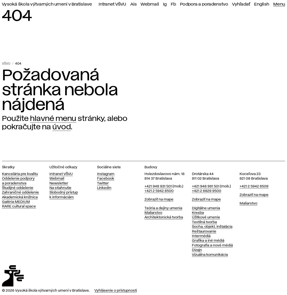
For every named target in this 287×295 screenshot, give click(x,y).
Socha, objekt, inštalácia (212, 226)
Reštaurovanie (204, 231)
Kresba (198, 212)
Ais (133, 4)
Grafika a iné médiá (208, 240)
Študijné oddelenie (17, 188)
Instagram (105, 174)
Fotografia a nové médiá (212, 245)
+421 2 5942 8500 (159, 191)
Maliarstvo (153, 212)
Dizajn (197, 250)
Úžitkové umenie (206, 217)
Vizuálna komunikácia (210, 254)
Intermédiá (201, 236)
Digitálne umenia (206, 208)
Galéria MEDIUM (16, 201)
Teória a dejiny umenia (163, 208)
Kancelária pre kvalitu (20, 174)
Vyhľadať (241, 4)
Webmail (150, 4)
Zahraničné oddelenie (20, 192)
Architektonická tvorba (163, 217)
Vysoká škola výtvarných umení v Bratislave (47, 4)
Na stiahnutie (60, 188)
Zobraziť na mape (158, 199)
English (261, 4)
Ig (165, 4)
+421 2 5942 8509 (254, 186)
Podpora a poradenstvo (204, 4)
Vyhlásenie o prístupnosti (115, 290)
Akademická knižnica (20, 197)
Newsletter (58, 183)
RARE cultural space (19, 206)
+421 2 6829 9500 (206, 191)
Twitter (103, 183)
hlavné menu (53, 118)
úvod (61, 127)
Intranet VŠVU (112, 4)
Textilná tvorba (204, 222)
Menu (279, 4)
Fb (173, 4)
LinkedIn (104, 188)
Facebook (105, 178)
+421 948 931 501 (158, 186)
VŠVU (6, 63)
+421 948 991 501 (205, 186)
